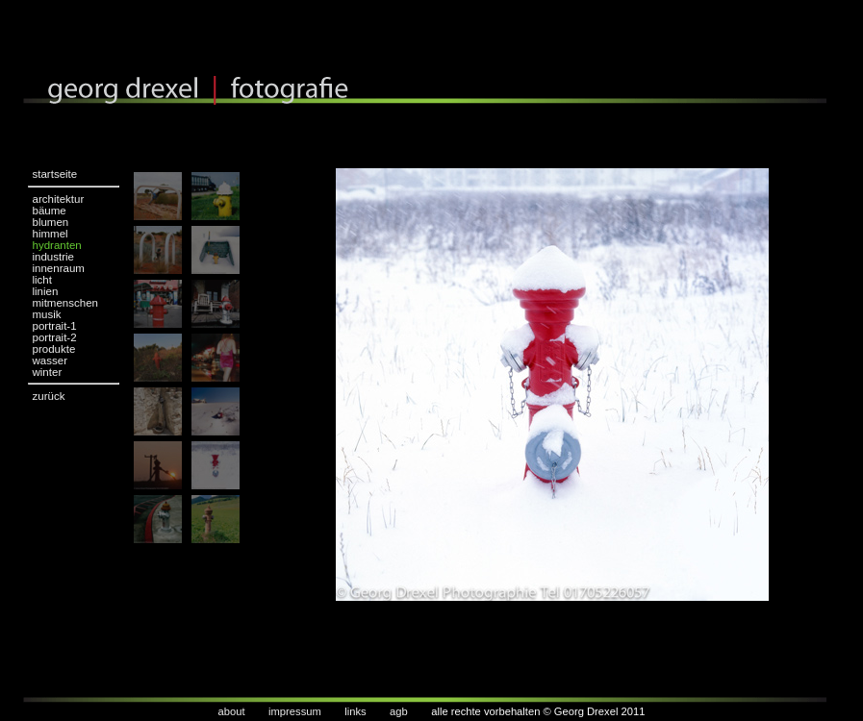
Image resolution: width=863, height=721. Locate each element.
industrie (54, 256)
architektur (59, 199)
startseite (55, 174)
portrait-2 (55, 337)
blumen (51, 222)
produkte (54, 349)
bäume (49, 210)
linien (46, 291)
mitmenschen (65, 303)
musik (47, 314)
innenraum (59, 268)
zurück (49, 396)
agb (399, 711)
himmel (50, 233)
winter (48, 372)
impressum (294, 711)
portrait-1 (55, 326)
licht (42, 280)
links (355, 711)
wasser (50, 360)
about (231, 711)
